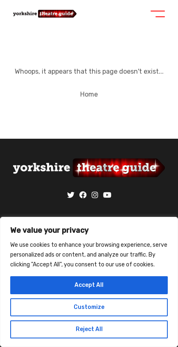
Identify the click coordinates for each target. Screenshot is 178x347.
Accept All (89, 285)
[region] (89, 282)
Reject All (89, 329)
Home (89, 94)
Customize (89, 307)
